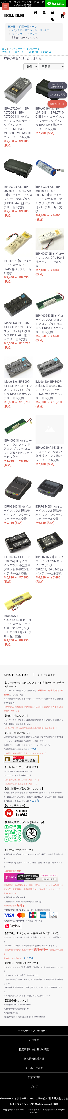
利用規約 (34, 1040)
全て (4, 48)
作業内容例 (34, 1077)
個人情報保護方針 (34, 1058)
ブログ (34, 1086)
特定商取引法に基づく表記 (34, 1049)
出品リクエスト (57, 103)
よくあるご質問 (57, 94)
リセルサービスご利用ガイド (57, 85)
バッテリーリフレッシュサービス (25, 48)
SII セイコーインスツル (40, 52)
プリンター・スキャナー (14, 52)
